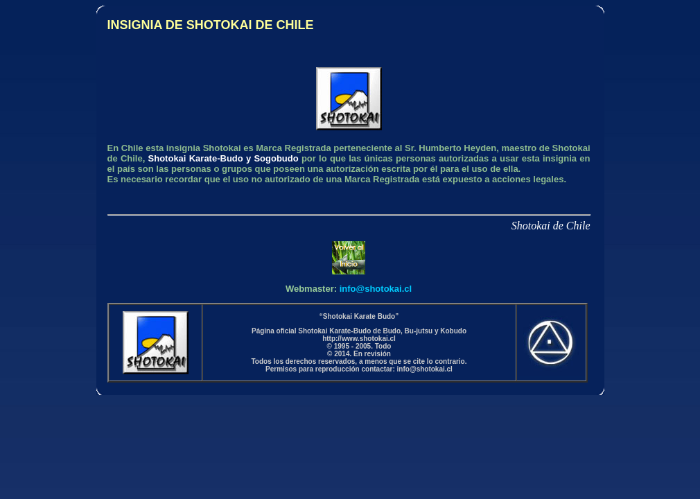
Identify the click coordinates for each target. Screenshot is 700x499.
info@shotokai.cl (376, 288)
